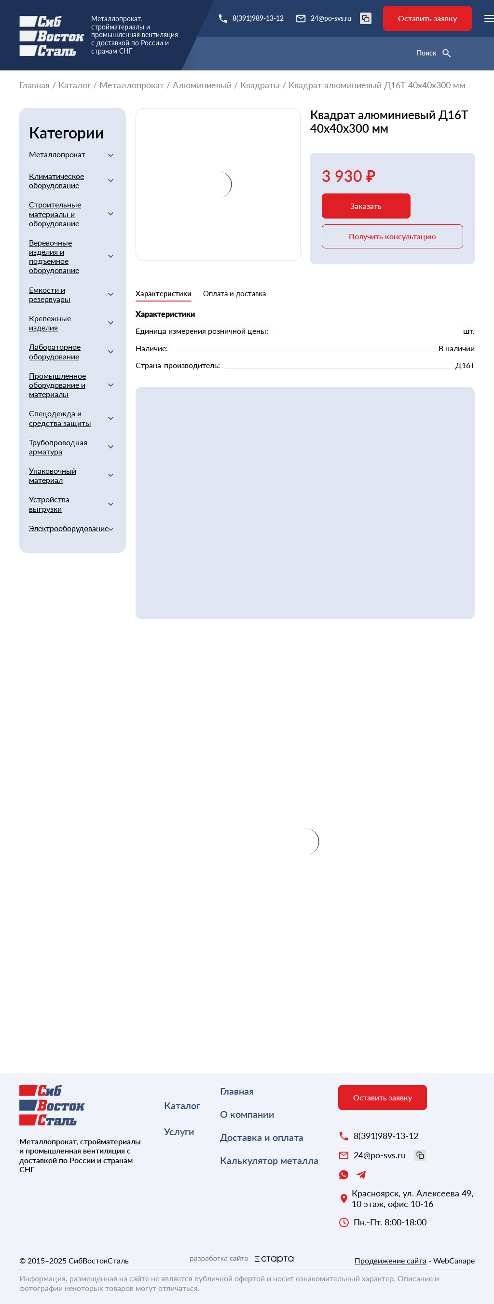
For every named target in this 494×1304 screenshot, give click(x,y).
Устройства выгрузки (49, 503)
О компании (247, 1114)
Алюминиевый (202, 85)
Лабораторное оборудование (55, 351)
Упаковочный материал (52, 475)
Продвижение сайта (390, 1260)
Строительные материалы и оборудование (55, 213)
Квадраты (260, 85)
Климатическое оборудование (56, 180)
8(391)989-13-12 (258, 18)
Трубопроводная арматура (58, 447)
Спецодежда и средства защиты (60, 418)
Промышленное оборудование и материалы (57, 384)
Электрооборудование (64, 528)
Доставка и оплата (261, 1137)
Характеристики (164, 293)
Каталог (74, 85)
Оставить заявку (427, 18)
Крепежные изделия (50, 323)
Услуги (179, 1131)
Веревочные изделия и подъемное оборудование (54, 256)
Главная (34, 85)
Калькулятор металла (269, 1160)
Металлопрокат (131, 85)
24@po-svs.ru (341, 18)
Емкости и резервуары (49, 294)
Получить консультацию (392, 236)
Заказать (366, 205)
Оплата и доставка (234, 293)
